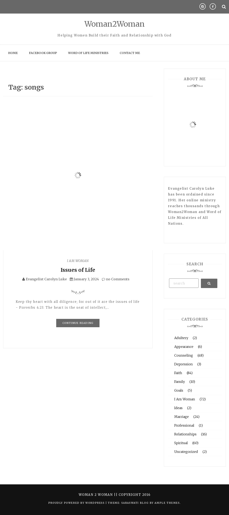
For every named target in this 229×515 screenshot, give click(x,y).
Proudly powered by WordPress (77, 502)
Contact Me (130, 53)
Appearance (183, 347)
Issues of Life (78, 270)
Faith (178, 373)
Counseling (183, 355)
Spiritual (181, 443)
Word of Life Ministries (88, 53)
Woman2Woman (115, 24)
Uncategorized (186, 452)
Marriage (181, 417)
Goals (178, 390)
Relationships (185, 434)
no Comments (115, 279)
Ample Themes (167, 502)
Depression (183, 364)
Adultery (181, 338)
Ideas (178, 408)
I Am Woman (78, 261)
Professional (184, 425)
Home (13, 53)
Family (179, 382)
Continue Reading (77, 323)
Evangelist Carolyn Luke (46, 279)
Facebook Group (43, 53)
